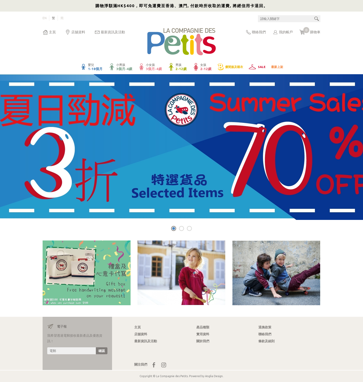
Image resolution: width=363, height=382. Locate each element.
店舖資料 (78, 32)
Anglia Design (214, 376)
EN (45, 18)
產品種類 (202, 327)
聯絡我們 (259, 32)
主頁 (52, 32)
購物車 (311, 31)
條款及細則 (266, 341)
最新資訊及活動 (113, 32)
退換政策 (264, 327)
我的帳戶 (286, 32)
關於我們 (202, 341)
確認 (101, 351)
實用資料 (202, 334)
